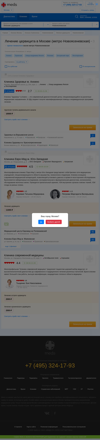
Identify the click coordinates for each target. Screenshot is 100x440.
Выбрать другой (53, 222)
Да (41, 222)
